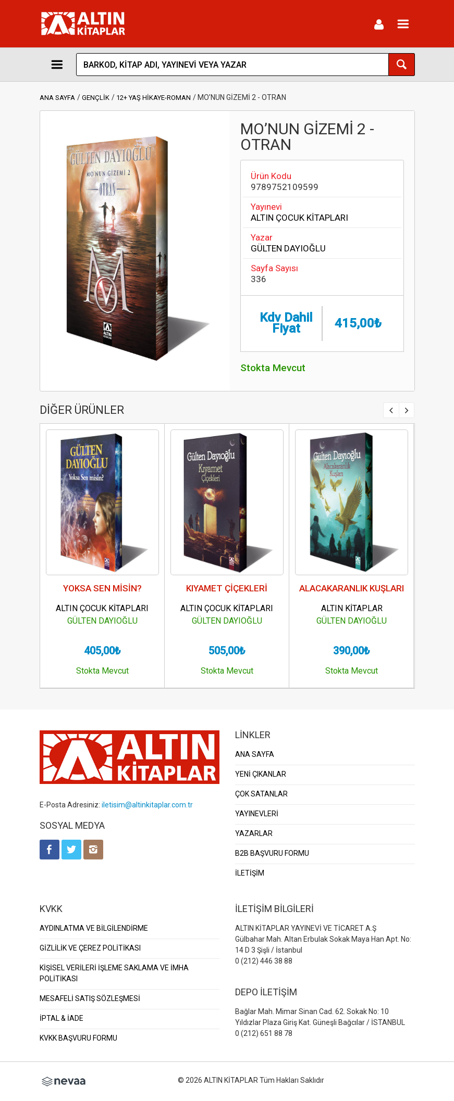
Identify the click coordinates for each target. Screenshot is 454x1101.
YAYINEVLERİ (256, 813)
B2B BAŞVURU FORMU (272, 853)
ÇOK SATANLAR (261, 794)
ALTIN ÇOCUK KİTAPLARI (299, 217)
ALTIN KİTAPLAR (352, 608)
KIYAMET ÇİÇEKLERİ (226, 588)
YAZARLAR (254, 833)
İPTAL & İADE (61, 1018)
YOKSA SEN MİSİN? (102, 588)
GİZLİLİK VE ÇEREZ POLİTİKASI (90, 948)
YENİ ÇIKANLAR (260, 774)
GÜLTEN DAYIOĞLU (288, 248)
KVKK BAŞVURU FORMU (78, 1038)
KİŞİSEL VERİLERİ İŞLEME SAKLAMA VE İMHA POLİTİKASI (114, 973)
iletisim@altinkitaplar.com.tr (147, 805)
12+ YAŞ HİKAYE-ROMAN (153, 98)
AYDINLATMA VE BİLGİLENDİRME (94, 928)
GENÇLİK (95, 98)
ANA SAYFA (57, 98)
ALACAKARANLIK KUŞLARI (351, 588)
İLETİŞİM (249, 873)
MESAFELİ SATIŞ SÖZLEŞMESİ (90, 998)
